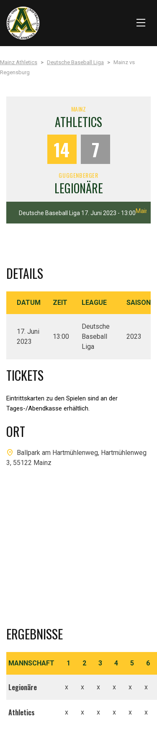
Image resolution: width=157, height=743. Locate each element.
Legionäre (78, 188)
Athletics (78, 121)
